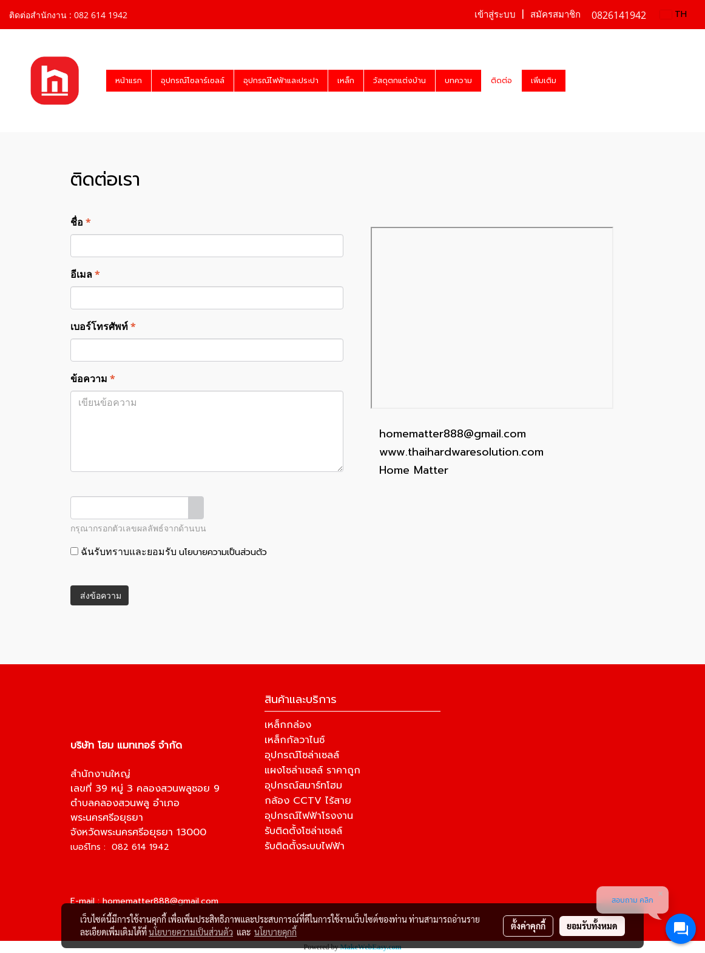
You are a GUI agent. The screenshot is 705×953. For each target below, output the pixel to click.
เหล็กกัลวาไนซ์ (295, 740)
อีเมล (85, 274)
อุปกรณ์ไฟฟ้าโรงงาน (309, 816)
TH (673, 14)
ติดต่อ (501, 80)
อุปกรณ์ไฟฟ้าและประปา (281, 80)
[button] (576, 81)
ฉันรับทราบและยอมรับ (168, 552)
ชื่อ (80, 222)
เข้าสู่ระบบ (495, 14)
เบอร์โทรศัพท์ (103, 326)
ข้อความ (92, 378)
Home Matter (413, 470)
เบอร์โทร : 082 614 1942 (119, 847)
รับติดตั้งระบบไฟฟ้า (305, 846)
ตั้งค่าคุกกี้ (528, 925)
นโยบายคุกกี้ (275, 931)
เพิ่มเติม (543, 80)
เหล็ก (345, 80)
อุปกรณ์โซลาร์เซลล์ (192, 80)
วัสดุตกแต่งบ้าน (399, 80)
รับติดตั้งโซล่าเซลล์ (303, 831)
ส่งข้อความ (99, 595)
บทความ (458, 80)
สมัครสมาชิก (555, 14)
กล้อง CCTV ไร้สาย (308, 800)
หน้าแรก (128, 80)
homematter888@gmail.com (452, 433)
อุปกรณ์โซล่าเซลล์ (302, 755)
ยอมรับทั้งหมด (592, 925)
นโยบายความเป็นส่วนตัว (223, 552)
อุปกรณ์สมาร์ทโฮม (303, 785)
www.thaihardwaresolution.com (461, 451)
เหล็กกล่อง (288, 725)
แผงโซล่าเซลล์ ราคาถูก (312, 770)
